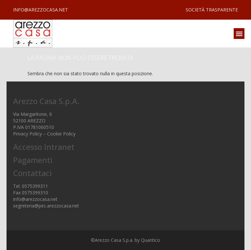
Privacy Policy (27, 134)
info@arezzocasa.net (35, 199)
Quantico (150, 240)
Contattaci (32, 173)
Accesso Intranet (44, 146)
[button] (239, 33)
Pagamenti (32, 159)
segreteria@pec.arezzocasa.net (46, 206)
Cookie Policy (61, 134)
